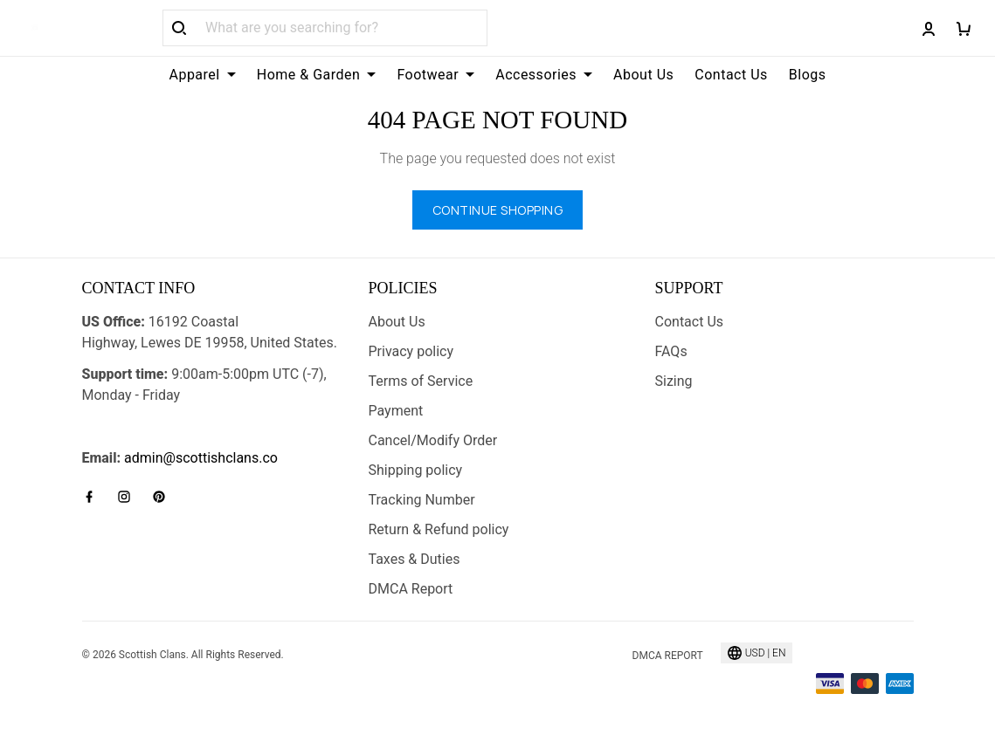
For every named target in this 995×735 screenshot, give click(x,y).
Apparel (202, 74)
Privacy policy (411, 351)
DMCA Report (411, 588)
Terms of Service (421, 381)
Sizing (674, 381)
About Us (643, 74)
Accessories (543, 74)
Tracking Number (422, 499)
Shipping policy (416, 470)
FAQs (671, 351)
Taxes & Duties (414, 559)
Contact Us (731, 74)
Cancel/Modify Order (433, 440)
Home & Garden (317, 74)
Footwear (435, 74)
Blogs (807, 74)
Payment (396, 410)
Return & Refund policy (439, 529)
